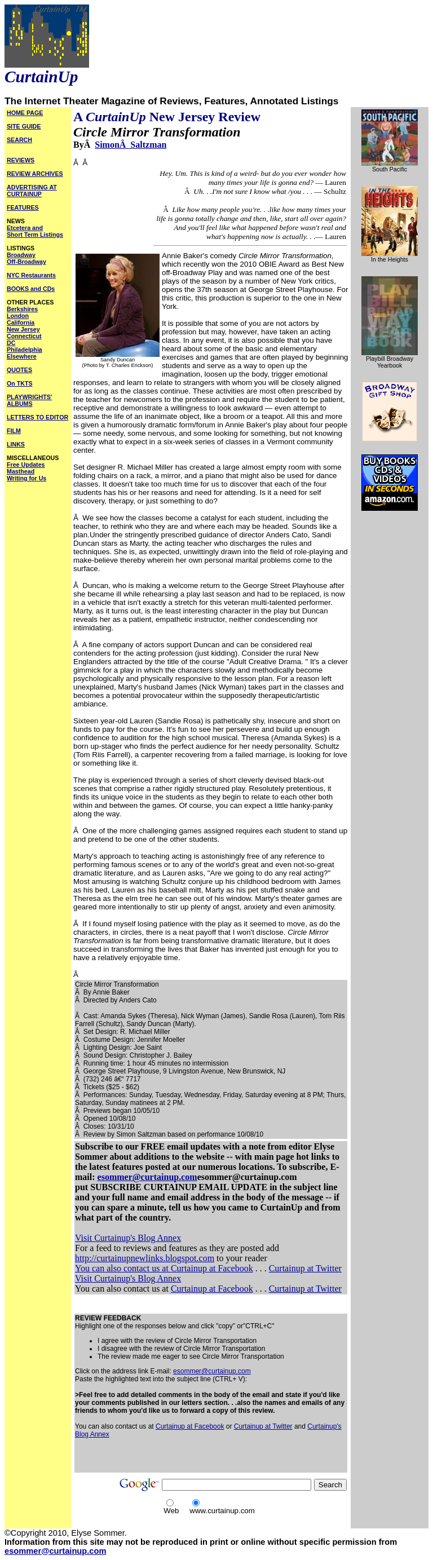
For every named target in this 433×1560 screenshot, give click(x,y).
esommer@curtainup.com (147, 1177)
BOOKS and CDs (31, 288)
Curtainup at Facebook (212, 1268)
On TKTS (20, 383)
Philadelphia (24, 349)
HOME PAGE (25, 112)
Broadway (21, 254)
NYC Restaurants (31, 275)
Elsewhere (22, 356)
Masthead (20, 471)
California (20, 322)
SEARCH (19, 139)
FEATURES (23, 207)
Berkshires (22, 309)
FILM (14, 430)
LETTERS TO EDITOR (37, 417)
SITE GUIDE (24, 126)
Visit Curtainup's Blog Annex (128, 1238)
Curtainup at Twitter (305, 1268)
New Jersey (23, 329)
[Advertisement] (207, 1455)
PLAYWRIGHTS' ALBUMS (29, 400)
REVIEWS (20, 160)
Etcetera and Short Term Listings (35, 231)
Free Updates (26, 464)
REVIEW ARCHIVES (35, 173)
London (18, 315)
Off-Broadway (26, 261)
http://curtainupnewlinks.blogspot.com (144, 1258)
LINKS (16, 444)
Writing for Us (26, 478)
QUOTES (19, 369)
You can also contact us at (123, 1268)
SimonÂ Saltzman (130, 144)
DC (11, 342)
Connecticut (24, 336)
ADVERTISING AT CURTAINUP (32, 190)
